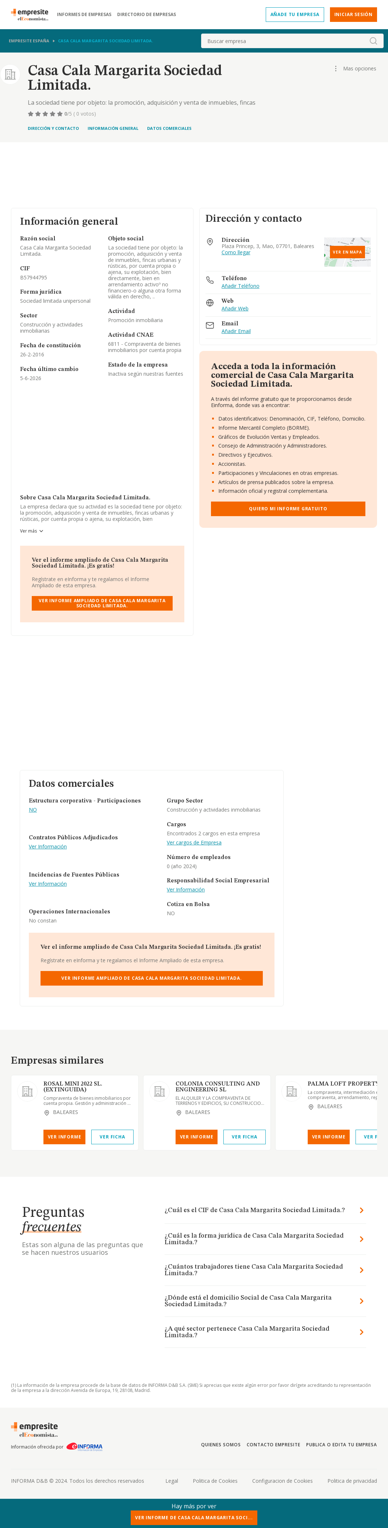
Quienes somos (221, 1445)
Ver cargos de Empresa (194, 843)
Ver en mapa (347, 252)
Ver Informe (64, 1137)
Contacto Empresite (273, 1445)
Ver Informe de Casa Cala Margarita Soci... (194, 1518)
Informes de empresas (84, 14)
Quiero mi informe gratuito (288, 509)
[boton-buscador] (373, 41)
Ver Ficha (112, 1137)
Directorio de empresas (146, 14)
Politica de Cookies (215, 1480)
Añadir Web (235, 309)
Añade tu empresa (294, 14)
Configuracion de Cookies (282, 1480)
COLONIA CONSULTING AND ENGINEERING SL (218, 1087)
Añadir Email (236, 331)
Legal (171, 1480)
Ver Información (48, 847)
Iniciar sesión (353, 14)
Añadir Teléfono (241, 286)
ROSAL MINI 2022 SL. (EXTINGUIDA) (72, 1087)
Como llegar (236, 252)
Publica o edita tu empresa (341, 1445)
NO (33, 810)
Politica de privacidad (352, 1480)
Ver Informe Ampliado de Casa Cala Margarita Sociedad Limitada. (102, 603)
